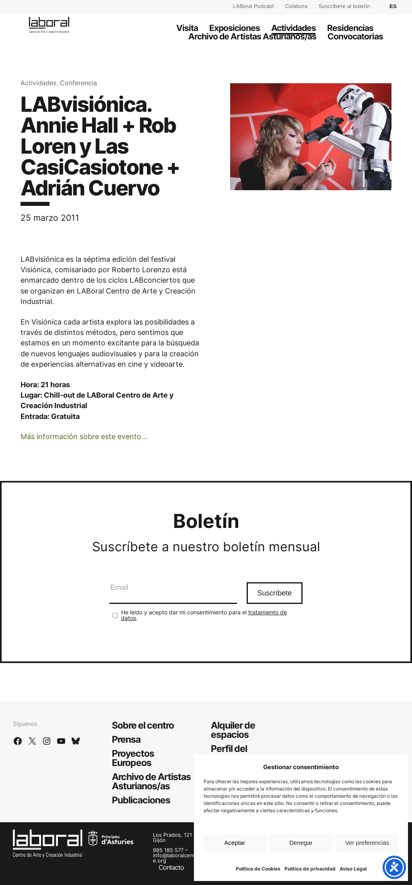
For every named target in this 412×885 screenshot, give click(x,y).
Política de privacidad (310, 869)
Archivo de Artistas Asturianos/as (252, 36)
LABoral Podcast (253, 6)
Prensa (126, 739)
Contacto (171, 867)
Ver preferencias (367, 842)
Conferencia (78, 83)
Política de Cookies (258, 869)
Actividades (293, 28)
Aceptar (234, 842)
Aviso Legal (353, 869)
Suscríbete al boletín (344, 6)
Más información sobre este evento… (84, 436)
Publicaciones (141, 800)
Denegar (301, 842)
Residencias (350, 28)
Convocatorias (355, 36)
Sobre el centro (143, 725)
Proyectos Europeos (133, 758)
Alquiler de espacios (233, 730)
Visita (187, 28)
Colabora (296, 6)
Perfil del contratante (235, 753)
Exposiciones (234, 28)
